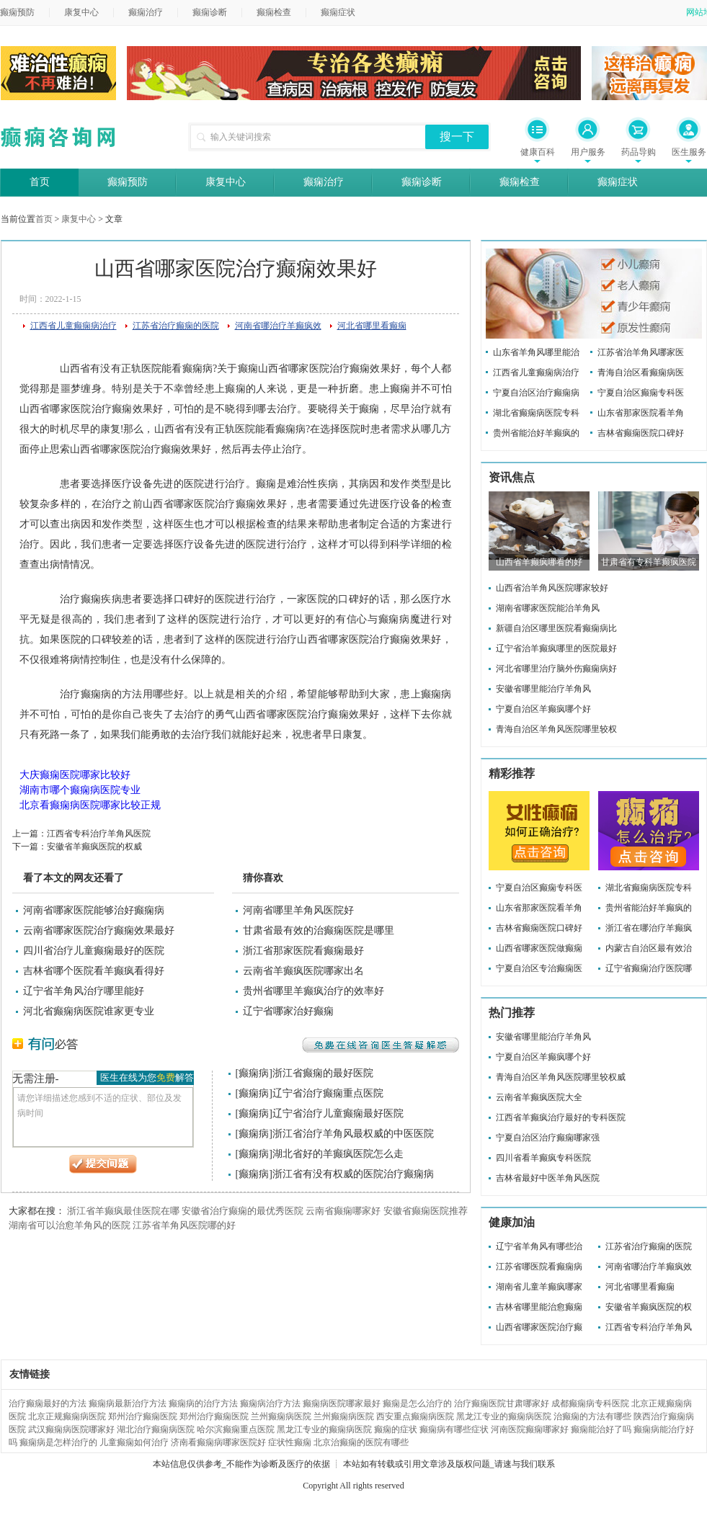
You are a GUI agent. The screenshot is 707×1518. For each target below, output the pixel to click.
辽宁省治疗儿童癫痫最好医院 (338, 1113)
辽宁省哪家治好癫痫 (288, 1011)
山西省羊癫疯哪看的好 (539, 562)
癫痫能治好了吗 (601, 1429)
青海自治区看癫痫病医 (640, 372)
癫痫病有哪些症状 (454, 1429)
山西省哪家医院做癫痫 (539, 948)
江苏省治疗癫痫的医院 (176, 326)
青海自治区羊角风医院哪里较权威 (561, 1077)
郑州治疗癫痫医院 (142, 1416)
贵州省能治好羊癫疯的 (536, 433)
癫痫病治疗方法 (270, 1403)
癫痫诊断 (209, 12)
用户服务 (588, 152)
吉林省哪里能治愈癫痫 (539, 1307)
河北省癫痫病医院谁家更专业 (88, 1011)
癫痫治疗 (145, 12)
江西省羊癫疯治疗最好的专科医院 (561, 1117)
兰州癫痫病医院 (281, 1416)
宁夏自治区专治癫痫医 (539, 968)
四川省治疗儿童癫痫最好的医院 (93, 950)
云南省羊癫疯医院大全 (539, 1097)
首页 (40, 182)
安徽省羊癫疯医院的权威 (94, 846)
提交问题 (103, 1164)
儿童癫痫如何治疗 (134, 1442)
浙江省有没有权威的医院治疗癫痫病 (353, 1174)
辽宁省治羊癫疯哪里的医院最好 (556, 648)
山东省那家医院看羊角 (640, 413)
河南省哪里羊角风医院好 (298, 910)
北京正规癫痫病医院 (67, 1416)
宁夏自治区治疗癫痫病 (536, 393)
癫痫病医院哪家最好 (342, 1403)
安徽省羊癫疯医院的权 (648, 1307)
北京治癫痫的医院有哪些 (361, 1442)
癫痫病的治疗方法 (203, 1403)
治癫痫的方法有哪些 (592, 1416)
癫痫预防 (127, 182)
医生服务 (689, 152)
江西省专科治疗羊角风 (648, 1327)
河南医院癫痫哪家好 (530, 1429)
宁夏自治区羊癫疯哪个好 (543, 709)
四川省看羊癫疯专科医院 (543, 1158)
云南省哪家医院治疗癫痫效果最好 (98, 930)
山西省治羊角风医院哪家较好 (552, 588)
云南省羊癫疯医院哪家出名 (303, 970)
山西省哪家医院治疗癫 (539, 1327)
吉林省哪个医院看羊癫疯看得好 (93, 970)
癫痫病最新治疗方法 (127, 1403)
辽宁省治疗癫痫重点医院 (327, 1093)
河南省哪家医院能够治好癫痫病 (93, 910)
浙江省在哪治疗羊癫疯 (648, 928)
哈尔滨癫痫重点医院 (236, 1429)
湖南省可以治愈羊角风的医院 (69, 1225)
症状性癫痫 (289, 1442)
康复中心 (81, 12)
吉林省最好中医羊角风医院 (548, 1178)
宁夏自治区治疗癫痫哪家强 (548, 1138)
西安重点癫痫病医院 (415, 1416)
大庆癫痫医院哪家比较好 (74, 774)
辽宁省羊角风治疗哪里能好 (83, 991)
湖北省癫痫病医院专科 (536, 413)
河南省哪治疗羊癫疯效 (278, 326)
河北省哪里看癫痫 (371, 326)
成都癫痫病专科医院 (590, 1403)
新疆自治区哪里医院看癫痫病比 (556, 628)
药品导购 (638, 152)
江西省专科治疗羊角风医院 (99, 834)
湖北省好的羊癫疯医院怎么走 (338, 1153)
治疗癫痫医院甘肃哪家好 (501, 1403)
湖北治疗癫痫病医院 (156, 1429)
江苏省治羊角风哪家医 (640, 352)
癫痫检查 (274, 12)
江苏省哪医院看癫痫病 (539, 1267)
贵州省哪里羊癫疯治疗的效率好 (313, 991)
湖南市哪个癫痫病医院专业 (80, 790)
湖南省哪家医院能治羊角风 (548, 608)
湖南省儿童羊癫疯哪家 (539, 1287)
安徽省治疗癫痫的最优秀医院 (242, 1210)
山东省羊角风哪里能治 (536, 352)
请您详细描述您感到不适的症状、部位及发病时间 (103, 1117)
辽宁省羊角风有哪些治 (539, 1246)
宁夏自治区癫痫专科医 (640, 393)
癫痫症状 (338, 12)
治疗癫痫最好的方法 (47, 1403)
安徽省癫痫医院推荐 (425, 1210)
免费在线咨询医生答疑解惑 (380, 1045)
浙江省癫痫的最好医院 (322, 1073)
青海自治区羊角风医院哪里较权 (556, 729)
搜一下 (457, 136)
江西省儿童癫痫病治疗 (73, 326)
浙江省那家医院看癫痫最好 (303, 950)
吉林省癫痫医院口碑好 (640, 433)
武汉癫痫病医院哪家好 (71, 1429)
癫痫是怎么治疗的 (417, 1403)
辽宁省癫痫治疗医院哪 (648, 968)
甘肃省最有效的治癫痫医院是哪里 (318, 930)
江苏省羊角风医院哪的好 (184, 1225)
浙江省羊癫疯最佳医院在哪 (123, 1210)
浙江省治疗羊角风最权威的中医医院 (353, 1133)
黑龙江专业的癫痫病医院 (503, 1416)
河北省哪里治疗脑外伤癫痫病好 (556, 669)
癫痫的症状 (395, 1429)
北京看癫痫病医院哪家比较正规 (90, 805)
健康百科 (537, 152)
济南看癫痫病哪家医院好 (218, 1442)
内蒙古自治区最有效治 (648, 948)
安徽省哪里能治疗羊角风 (543, 689)
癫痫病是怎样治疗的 (58, 1442)
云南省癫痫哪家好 (343, 1210)
